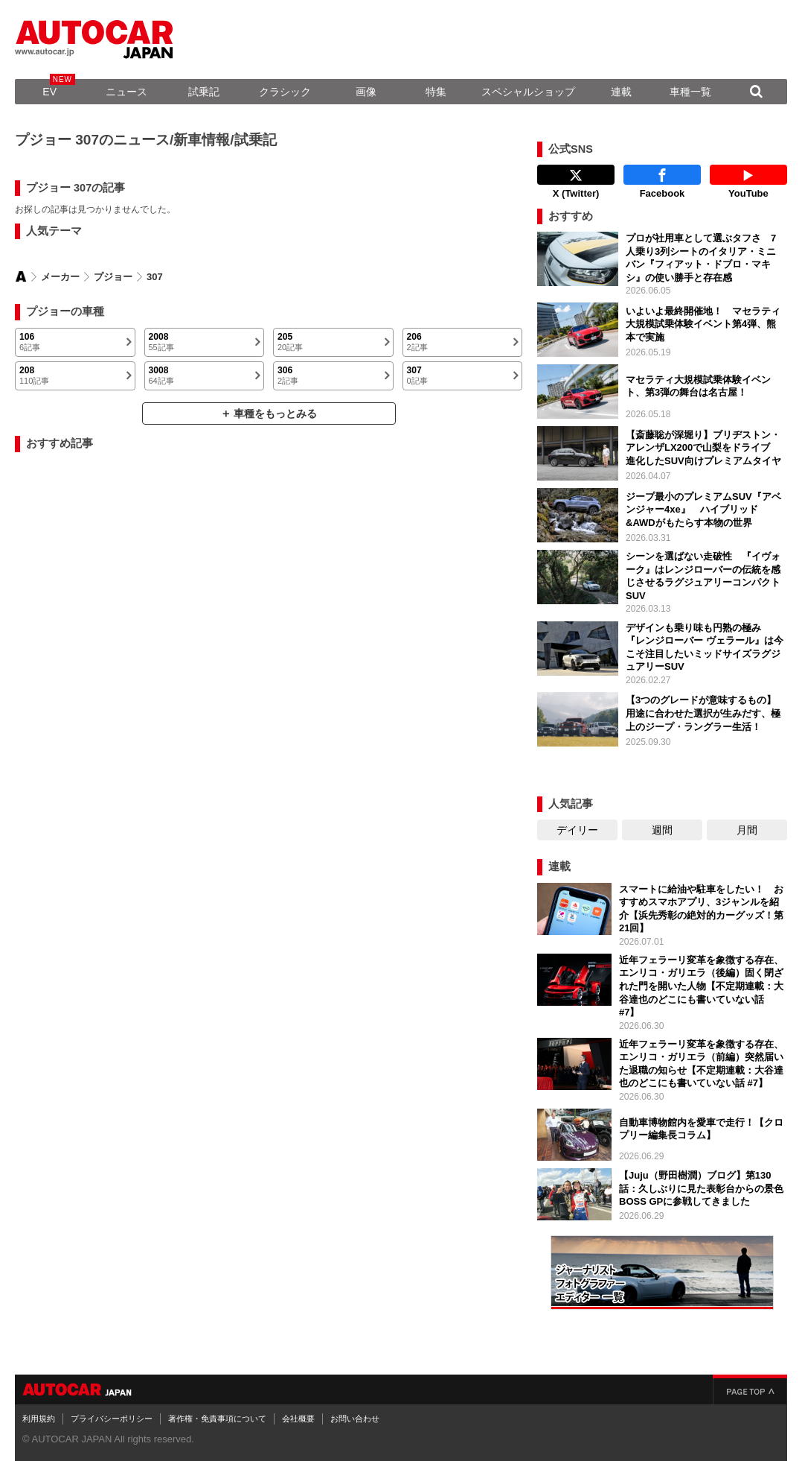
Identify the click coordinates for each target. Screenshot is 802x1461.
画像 (366, 92)
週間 (662, 830)
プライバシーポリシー (112, 1418)
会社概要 (298, 1418)
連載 (621, 92)
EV (49, 92)
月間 (747, 830)
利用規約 (38, 1418)
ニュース (126, 92)
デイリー (577, 830)
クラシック (285, 92)
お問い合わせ (354, 1418)
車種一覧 (690, 92)
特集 (436, 92)
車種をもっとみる (275, 413)
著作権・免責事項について (217, 1418)
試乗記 (203, 92)
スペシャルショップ (528, 92)
